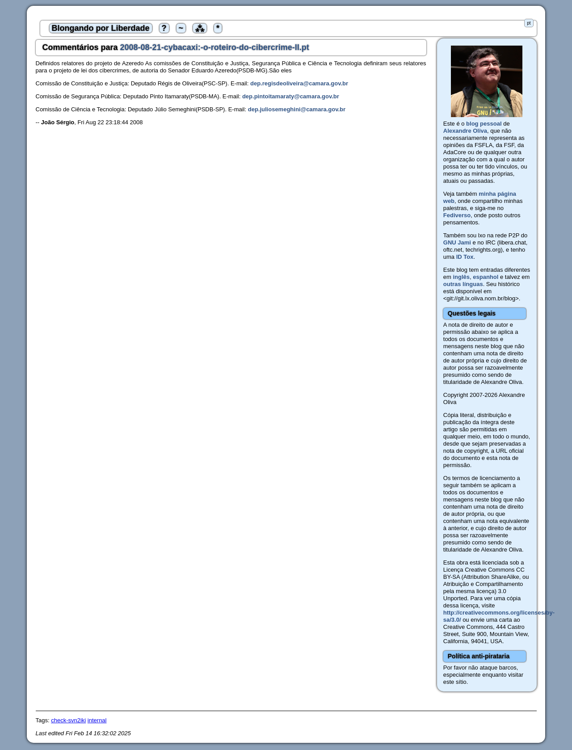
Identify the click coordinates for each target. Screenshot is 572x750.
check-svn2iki (68, 720)
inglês (461, 277)
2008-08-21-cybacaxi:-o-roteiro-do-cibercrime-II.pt (214, 47)
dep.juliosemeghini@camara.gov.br (296, 109)
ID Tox (465, 256)
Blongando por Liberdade (101, 28)
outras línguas (463, 284)
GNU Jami (457, 242)
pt (528, 23)
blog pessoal (483, 123)
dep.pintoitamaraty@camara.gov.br (290, 96)
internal (97, 720)
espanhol (485, 277)
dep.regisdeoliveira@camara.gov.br (299, 83)
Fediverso (457, 215)
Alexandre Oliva (465, 130)
